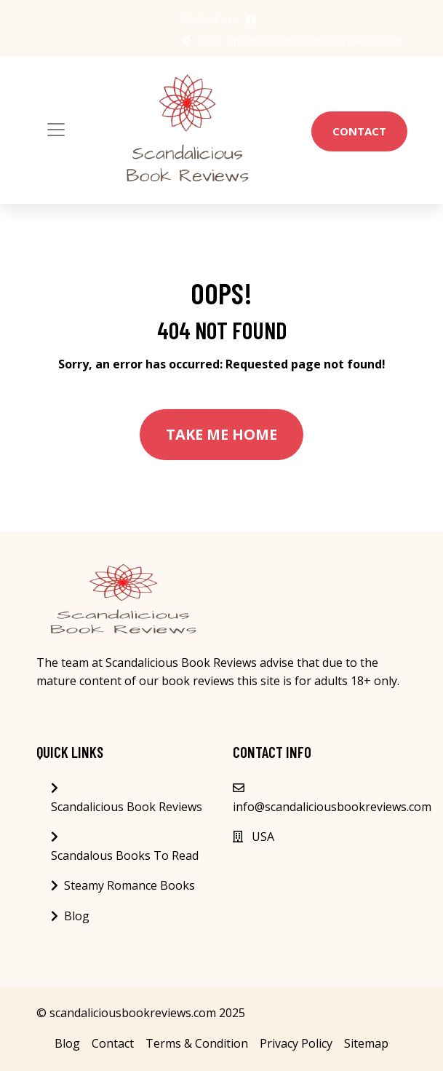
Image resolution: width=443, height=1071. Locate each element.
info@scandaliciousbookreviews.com (315, 41)
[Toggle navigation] (56, 129)
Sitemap (366, 1043)
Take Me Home (221, 434)
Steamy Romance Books (129, 885)
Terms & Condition (196, 1043)
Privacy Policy (296, 1043)
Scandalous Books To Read (125, 855)
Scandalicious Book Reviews (126, 807)
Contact (359, 131)
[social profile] (251, 19)
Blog (76, 916)
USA (210, 41)
